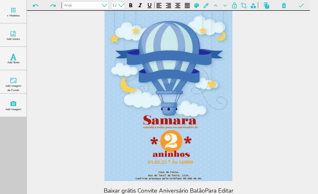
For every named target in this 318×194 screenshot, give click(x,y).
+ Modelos (13, 12)
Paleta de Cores (196, 5)
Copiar (266, 5)
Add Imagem (13, 106)
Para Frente (215, 5)
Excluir (284, 5)
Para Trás (225, 5)
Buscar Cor (206, 5)
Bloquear (234, 5)
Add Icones (13, 35)
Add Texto (13, 59)
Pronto (301, 5)
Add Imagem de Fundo (13, 84)
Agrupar (253, 5)
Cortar (244, 5)
